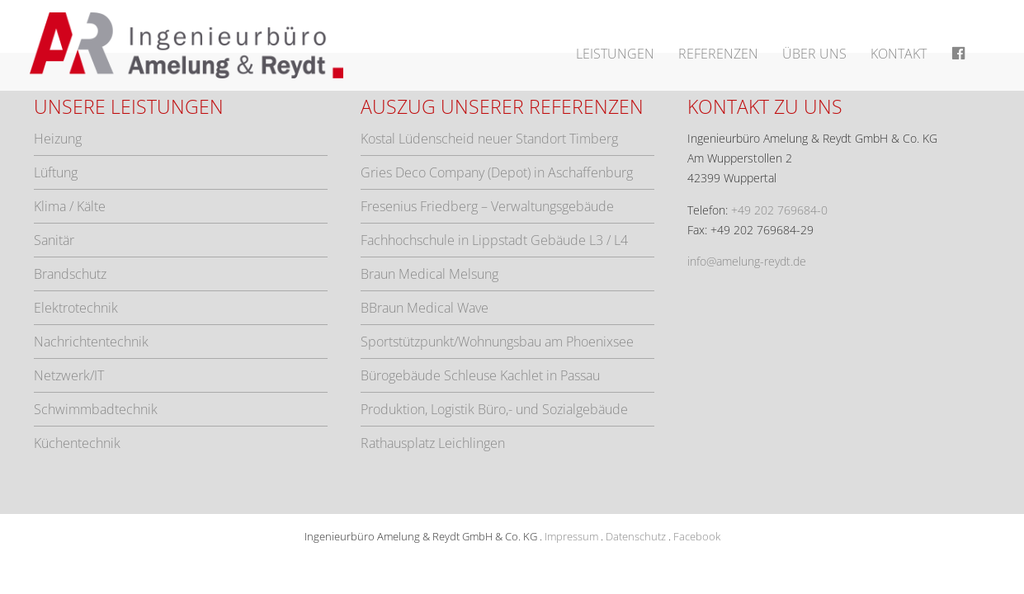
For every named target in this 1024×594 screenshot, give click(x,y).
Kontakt (899, 54)
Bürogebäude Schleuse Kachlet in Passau (480, 375)
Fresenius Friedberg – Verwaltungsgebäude (487, 206)
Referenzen (718, 54)
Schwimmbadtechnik (96, 409)
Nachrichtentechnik (91, 341)
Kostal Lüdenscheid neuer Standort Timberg (489, 139)
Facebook (696, 536)
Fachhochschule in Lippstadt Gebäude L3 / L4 (494, 240)
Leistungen (615, 54)
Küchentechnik (77, 443)
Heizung (58, 139)
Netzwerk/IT (69, 375)
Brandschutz (70, 274)
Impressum (571, 536)
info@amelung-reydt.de (746, 261)
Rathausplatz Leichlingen (433, 443)
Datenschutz (636, 536)
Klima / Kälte (70, 206)
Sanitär (54, 240)
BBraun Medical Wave (424, 308)
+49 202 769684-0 (779, 210)
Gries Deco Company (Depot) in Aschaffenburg (497, 172)
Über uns (814, 54)
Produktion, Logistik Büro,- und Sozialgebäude (494, 409)
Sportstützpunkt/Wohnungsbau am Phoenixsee (497, 341)
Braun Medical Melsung (429, 274)
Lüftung (56, 172)
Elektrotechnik (76, 308)
